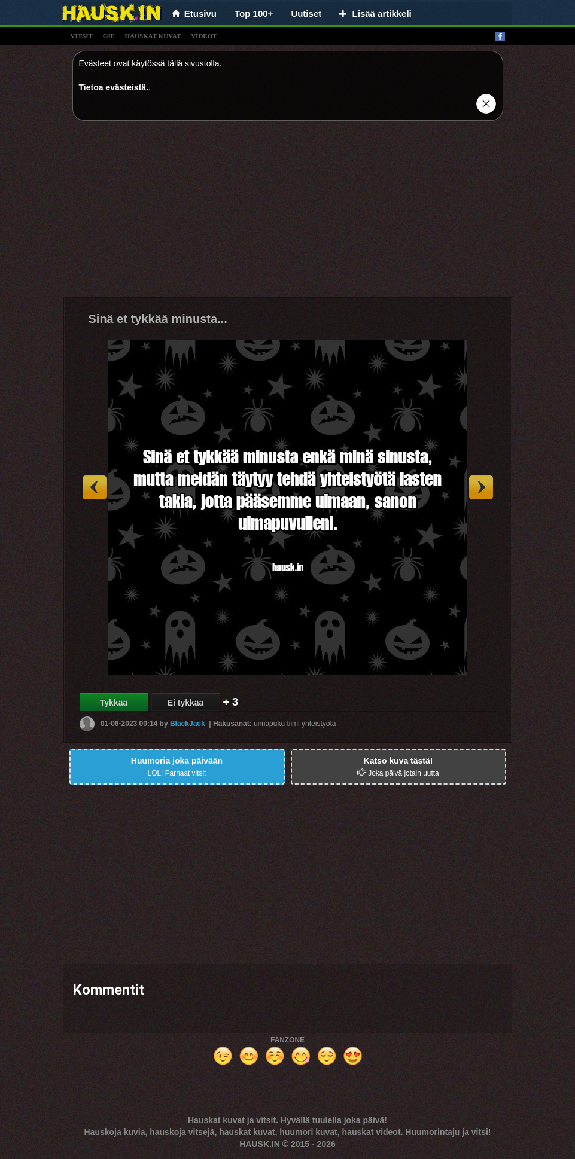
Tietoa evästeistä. (113, 87)
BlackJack (187, 723)
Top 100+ (254, 13)
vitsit (82, 35)
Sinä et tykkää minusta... (158, 318)
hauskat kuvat (152, 35)
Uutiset (306, 13)
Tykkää (113, 702)
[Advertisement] (287, 213)
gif (109, 35)
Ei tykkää (186, 702)
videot (204, 35)
